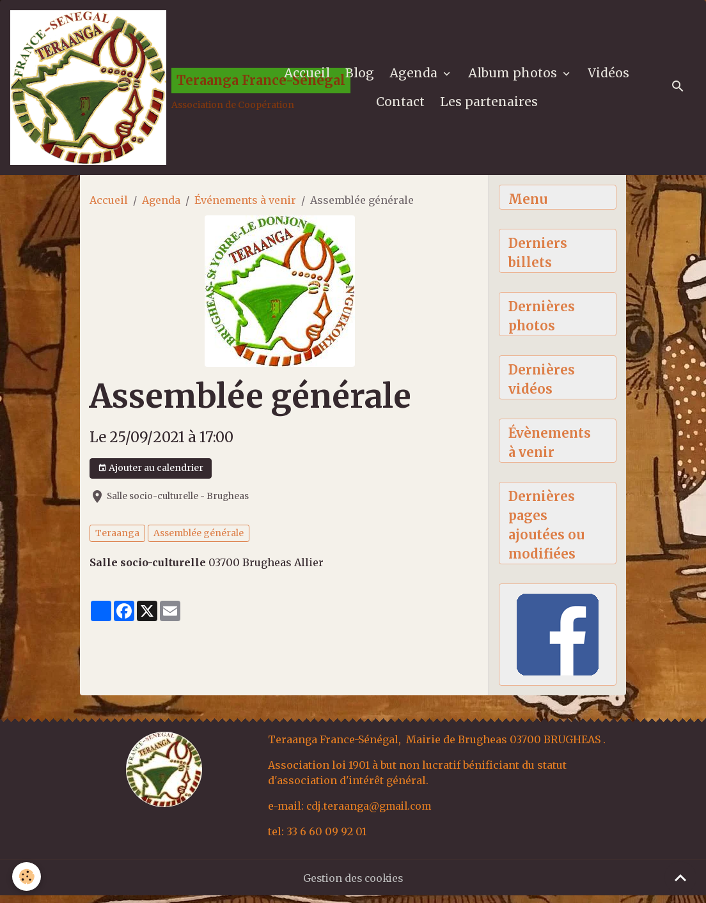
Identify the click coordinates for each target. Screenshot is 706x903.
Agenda (416, 75)
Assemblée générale (198, 538)
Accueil (308, 75)
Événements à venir (245, 205)
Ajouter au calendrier (150, 473)
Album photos (515, 75)
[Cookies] (27, 876)
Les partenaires (490, 104)
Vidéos (610, 75)
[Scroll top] (680, 877)
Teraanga (117, 538)
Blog (361, 75)
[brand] (135, 90)
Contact (401, 104)
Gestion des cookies (353, 885)
